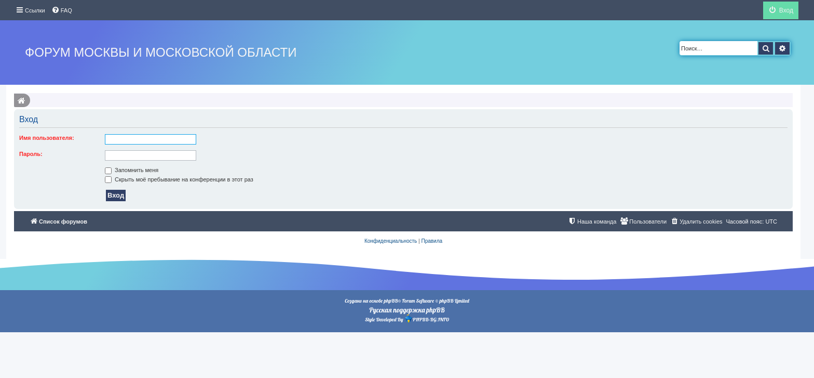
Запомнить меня (131, 170)
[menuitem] (61, 10)
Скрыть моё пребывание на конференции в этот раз (179, 179)
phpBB (391, 300)
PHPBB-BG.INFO (426, 318)
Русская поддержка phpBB (406, 310)
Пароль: (31, 154)
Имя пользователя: (46, 138)
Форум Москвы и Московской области (160, 52)
